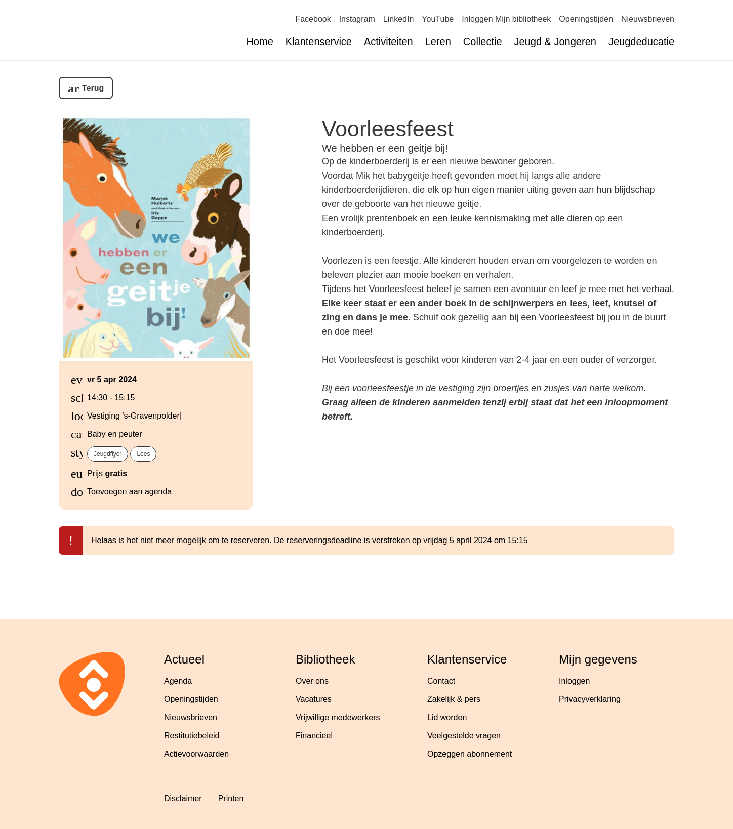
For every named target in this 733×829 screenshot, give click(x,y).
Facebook (313, 19)
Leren (438, 41)
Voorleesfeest (388, 128)
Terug (93, 88)
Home (259, 41)
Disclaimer (183, 798)
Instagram (357, 19)
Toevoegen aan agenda (129, 491)
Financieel (314, 735)
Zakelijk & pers (453, 699)
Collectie (482, 41)
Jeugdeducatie (641, 41)
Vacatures (314, 699)
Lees (143, 454)
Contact (441, 681)
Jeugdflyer (107, 454)
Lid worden (447, 717)
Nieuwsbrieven (647, 19)
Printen (231, 798)
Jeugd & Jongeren (555, 41)
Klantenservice (319, 41)
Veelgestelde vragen (464, 735)
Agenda (178, 681)
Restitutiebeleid (191, 735)
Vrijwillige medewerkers (338, 717)
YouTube (438, 19)
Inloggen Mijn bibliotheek (506, 19)
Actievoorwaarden (196, 754)
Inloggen (574, 681)
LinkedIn (398, 19)
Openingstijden (586, 19)
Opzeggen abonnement (469, 754)
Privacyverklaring (590, 699)
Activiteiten (388, 41)
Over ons (312, 681)
